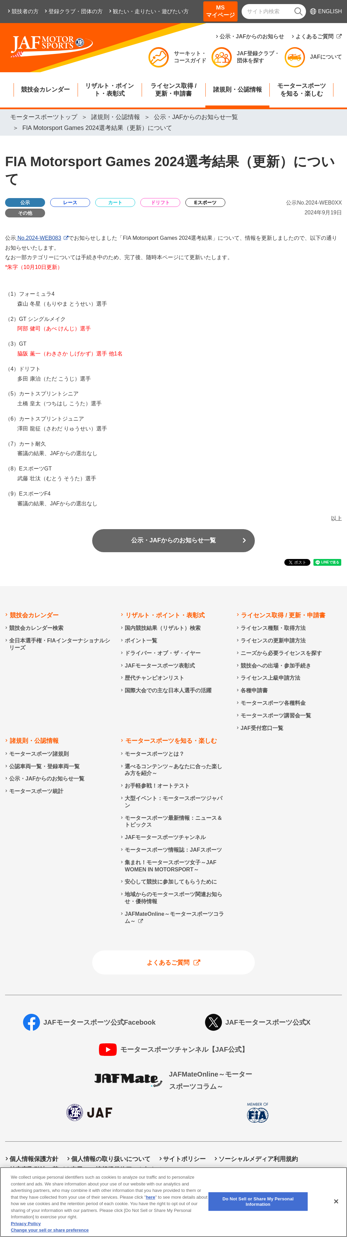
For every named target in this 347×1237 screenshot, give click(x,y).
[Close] (336, 1207)
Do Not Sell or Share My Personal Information (241, 1169)
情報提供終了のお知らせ (129, 1169)
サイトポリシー (184, 1159)
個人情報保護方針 (33, 1159)
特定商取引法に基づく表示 (46, 1169)
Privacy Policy (26, 1229)
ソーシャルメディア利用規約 (258, 1159)
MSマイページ (220, 11)
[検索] (298, 11)
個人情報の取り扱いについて (110, 1159)
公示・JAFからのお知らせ (252, 36)
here (150, 1203)
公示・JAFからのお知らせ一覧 (173, 540)
